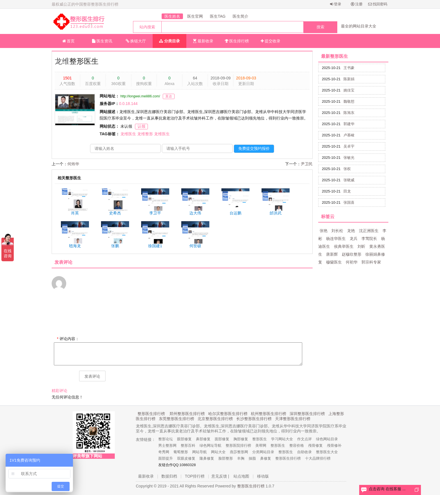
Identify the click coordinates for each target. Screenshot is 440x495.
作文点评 (304, 439)
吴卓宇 (348, 146)
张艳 (323, 230)
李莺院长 (369, 238)
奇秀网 (163, 452)
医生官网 (195, 16)
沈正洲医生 (369, 230)
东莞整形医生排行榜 (176, 418)
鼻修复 (265, 458)
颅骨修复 (315, 445)
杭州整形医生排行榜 (268, 413)
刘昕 (361, 246)
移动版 (263, 476)
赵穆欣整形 (351, 254)
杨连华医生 (336, 238)
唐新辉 (332, 254)
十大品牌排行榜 (318, 458)
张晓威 (348, 180)
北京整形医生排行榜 (215, 418)
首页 (68, 41)
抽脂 (252, 458)
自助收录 (304, 452)
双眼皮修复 (186, 458)
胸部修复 (240, 439)
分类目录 (169, 41)
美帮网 (260, 445)
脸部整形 (225, 458)
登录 (336, 4)
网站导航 (199, 452)
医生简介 (240, 16)
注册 (357, 4)
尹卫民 (307, 164)
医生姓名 (172, 16)
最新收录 (203, 41)
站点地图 (241, 476)
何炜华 (73, 164)
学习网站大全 (282, 439)
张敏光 (348, 157)
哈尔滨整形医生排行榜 (227, 413)
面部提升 (165, 458)
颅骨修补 (334, 445)
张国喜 (348, 202)
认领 (141, 126)
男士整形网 (167, 445)
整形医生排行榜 (151, 413)
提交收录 (271, 41)
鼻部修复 (203, 439)
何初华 (352, 262)
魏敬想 (348, 101)
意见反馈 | (220, 476)
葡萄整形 (180, 452)
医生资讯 (102, 41)
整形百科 (188, 445)
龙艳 (351, 230)
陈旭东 (348, 113)
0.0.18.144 (128, 103)
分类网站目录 (263, 452)
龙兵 (354, 238)
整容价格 (296, 445)
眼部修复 (184, 439)
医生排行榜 (237, 41)
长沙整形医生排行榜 (254, 418)
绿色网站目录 (327, 439)
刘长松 (337, 230)
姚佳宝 (348, 90)
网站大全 (218, 452)
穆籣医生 (334, 262)
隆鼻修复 (207, 458)
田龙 (347, 191)
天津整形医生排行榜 (292, 418)
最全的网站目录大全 (358, 26)
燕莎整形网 (239, 452)
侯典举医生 (344, 246)
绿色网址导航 (210, 445)
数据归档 (169, 476)
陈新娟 (348, 79)
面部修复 (222, 439)
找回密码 (378, 4)
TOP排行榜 (195, 476)
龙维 (62, 61)
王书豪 (348, 68)
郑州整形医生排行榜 (187, 413)
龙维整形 (145, 134)
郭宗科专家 (371, 262)
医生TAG (218, 16)
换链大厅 (136, 41)
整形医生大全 (327, 452)
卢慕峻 (348, 135)
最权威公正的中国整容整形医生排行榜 (85, 4)
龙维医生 (128, 134)
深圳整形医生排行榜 (307, 413)
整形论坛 (165, 439)
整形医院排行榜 (238, 445)
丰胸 (240, 458)
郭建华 (348, 124)
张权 (347, 169)
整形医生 (259, 439)
